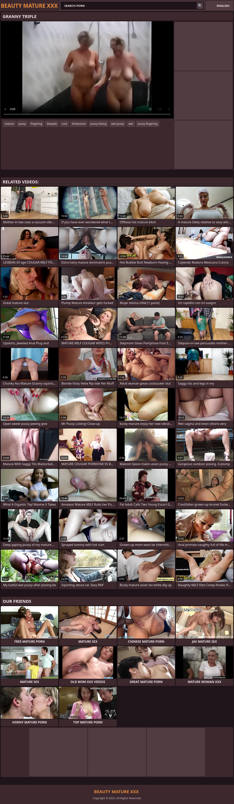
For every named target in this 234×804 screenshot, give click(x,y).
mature (9, 123)
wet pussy (117, 123)
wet (131, 123)
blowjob (52, 123)
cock (64, 123)
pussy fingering (148, 123)
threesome (79, 123)
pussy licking (98, 123)
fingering (36, 123)
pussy (22, 123)
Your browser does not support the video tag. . (87, 70)
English (223, 6)
